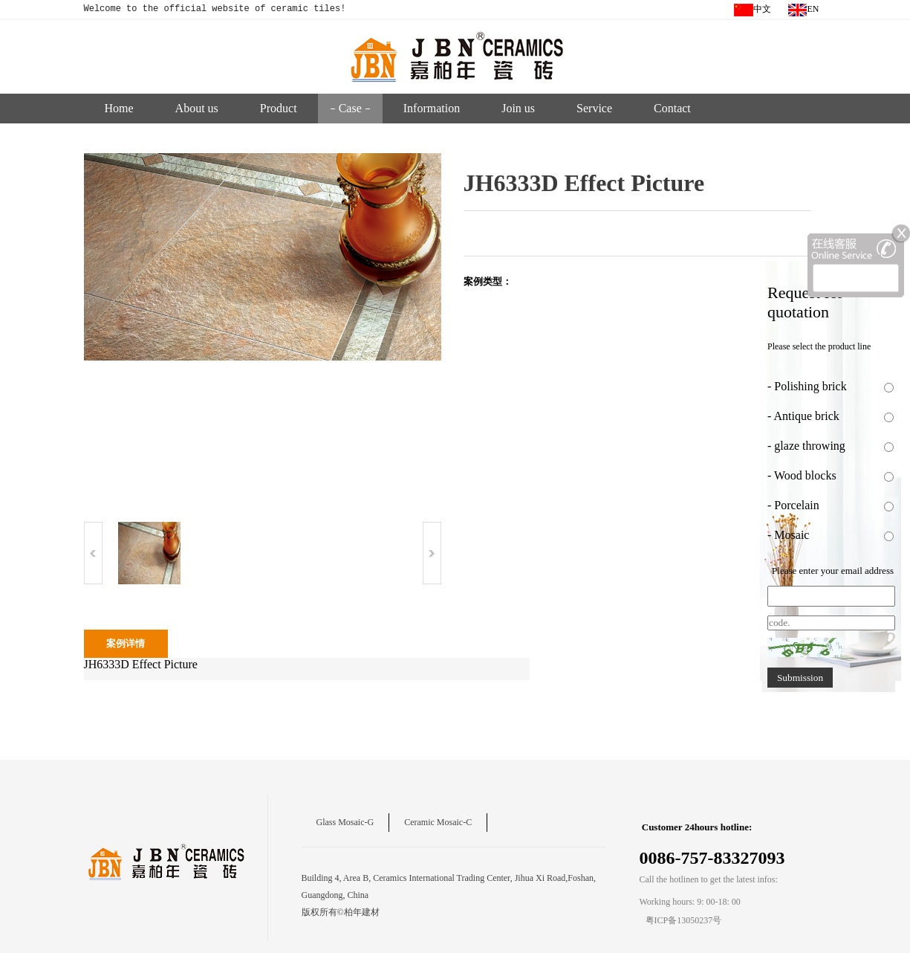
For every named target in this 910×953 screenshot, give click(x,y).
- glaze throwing (806, 445)
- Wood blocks (801, 475)
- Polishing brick (807, 386)
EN (803, 10)
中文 (752, 10)
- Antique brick (803, 416)
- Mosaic (788, 535)
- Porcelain (797, 505)
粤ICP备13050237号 (684, 920)
